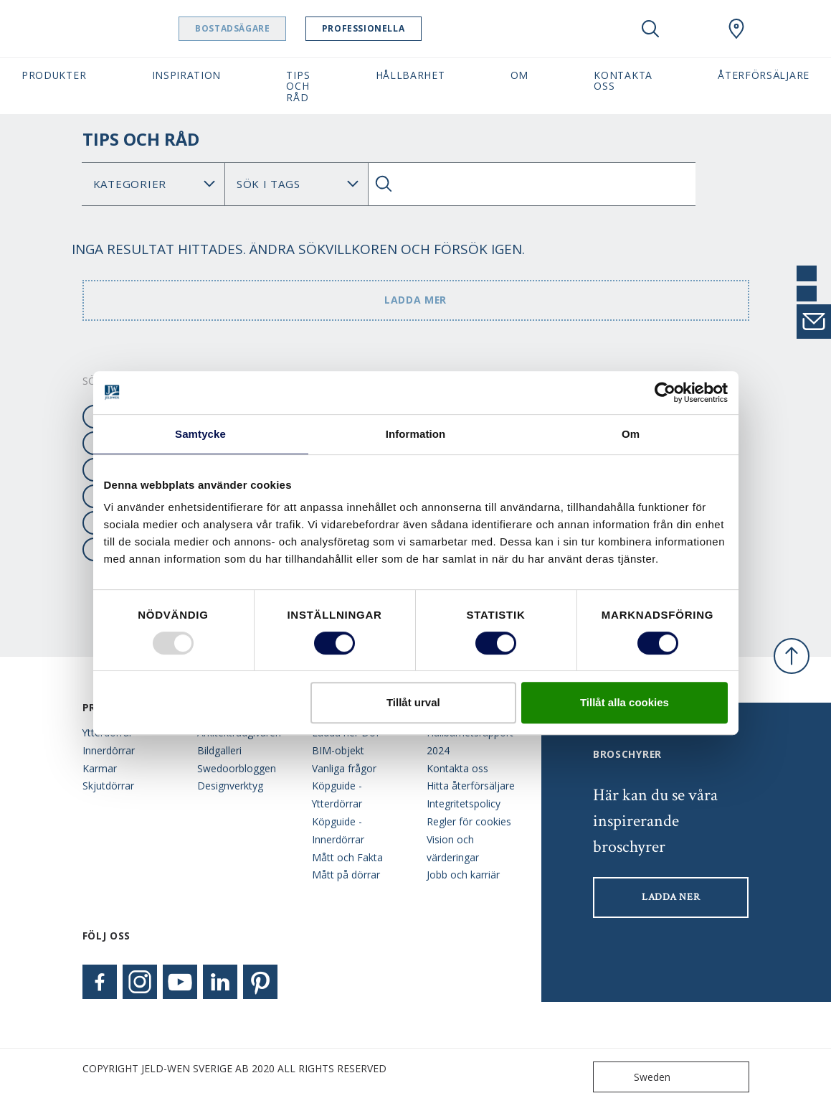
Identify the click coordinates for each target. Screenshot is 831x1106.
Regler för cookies (469, 821)
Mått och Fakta (347, 857)
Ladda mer (415, 299)
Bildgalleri (219, 750)
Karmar (99, 768)
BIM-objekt (338, 750)
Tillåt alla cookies (624, 702)
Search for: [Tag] (296, 184)
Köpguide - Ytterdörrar (337, 794)
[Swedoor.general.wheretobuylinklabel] (736, 28)
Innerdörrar (108, 750)
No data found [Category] (153, 184)
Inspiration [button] (187, 75)
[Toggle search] (650, 28)
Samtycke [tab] (200, 434)
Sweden (634, 1077)
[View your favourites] (693, 28)
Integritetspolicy (463, 803)
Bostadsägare (269, 28)
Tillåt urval (413, 702)
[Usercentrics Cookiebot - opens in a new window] (665, 392)
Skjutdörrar (108, 785)
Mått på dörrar (346, 874)
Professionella (399, 28)
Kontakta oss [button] (623, 80)
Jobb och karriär (463, 874)
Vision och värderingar (453, 848)
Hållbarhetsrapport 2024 (470, 741)
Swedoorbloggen (236, 768)
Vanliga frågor (344, 768)
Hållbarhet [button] (410, 75)
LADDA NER (671, 897)
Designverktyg (230, 785)
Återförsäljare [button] (763, 75)
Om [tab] (631, 434)
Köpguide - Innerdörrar (338, 830)
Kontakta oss (457, 768)
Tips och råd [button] (298, 86)
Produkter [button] (54, 75)
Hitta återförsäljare (471, 785)
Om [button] (519, 75)
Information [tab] (416, 434)
